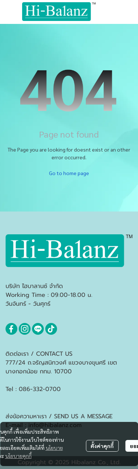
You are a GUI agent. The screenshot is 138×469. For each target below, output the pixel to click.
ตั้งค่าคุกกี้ (102, 446)
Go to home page (69, 173)
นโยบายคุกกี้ (18, 455)
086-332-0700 (40, 389)
